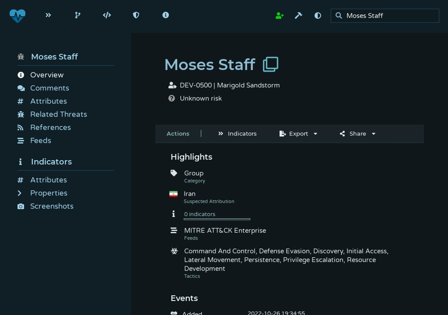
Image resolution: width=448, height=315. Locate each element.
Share (353, 133)
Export (294, 133)
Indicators (45, 162)
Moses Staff (48, 57)
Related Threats (52, 114)
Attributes (42, 101)
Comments (43, 88)
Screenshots (46, 206)
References (44, 127)
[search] (387, 15)
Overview (40, 75)
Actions (178, 133)
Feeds (34, 140)
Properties (42, 193)
